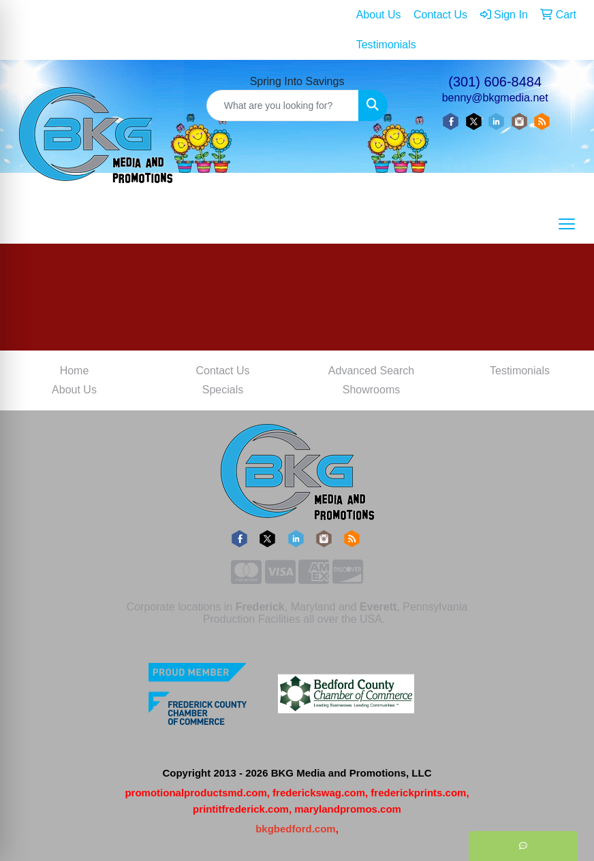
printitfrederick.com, (242, 809)
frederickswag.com (318, 792)
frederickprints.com (418, 792)
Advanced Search (371, 370)
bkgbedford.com (295, 828)
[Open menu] (566, 224)
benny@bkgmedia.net (495, 97)
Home (74, 370)
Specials (222, 389)
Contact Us (222, 370)
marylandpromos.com (347, 809)
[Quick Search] (283, 105)
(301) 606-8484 (495, 81)
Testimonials (520, 370)
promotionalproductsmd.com (195, 792)
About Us (74, 389)
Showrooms (371, 389)
